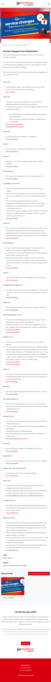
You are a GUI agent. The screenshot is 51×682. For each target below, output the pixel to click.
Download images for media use (38, 573)
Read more (25, 643)
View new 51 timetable (13, 330)
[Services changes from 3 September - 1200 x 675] (12, 586)
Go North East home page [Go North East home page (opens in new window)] (25, 675)
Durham (5, 565)
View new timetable (12, 139)
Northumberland (13, 565)
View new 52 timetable (13, 332)
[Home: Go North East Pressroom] (25, 4)
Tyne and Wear (22, 565)
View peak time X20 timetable (15, 127)
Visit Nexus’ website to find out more (17, 438)
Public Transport (8, 558)
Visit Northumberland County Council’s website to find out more (25, 495)
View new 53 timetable (13, 362)
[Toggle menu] (2, 4)
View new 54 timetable (13, 364)
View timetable (10, 92)
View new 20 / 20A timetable (14, 124)
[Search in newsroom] (49, 4)
